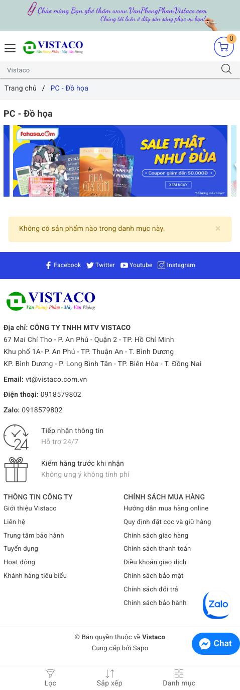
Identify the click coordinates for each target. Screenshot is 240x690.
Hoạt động (19, 562)
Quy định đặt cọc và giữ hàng (167, 522)
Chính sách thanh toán (157, 549)
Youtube (137, 265)
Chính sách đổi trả (151, 589)
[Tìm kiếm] (226, 70)
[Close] (218, 228)
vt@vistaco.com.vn (56, 380)
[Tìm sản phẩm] (110, 70)
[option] (120, 161)
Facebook (63, 265)
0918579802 (61, 395)
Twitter (100, 265)
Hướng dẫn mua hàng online (166, 508)
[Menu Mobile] (10, 47)
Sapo (141, 648)
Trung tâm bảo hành (34, 536)
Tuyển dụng (21, 549)
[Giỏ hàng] (224, 46)
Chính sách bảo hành (155, 603)
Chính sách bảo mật (154, 576)
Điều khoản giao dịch (155, 562)
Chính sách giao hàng (156, 536)
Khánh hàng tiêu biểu (35, 576)
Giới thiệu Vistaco (30, 508)
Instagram (176, 265)
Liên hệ (14, 522)
